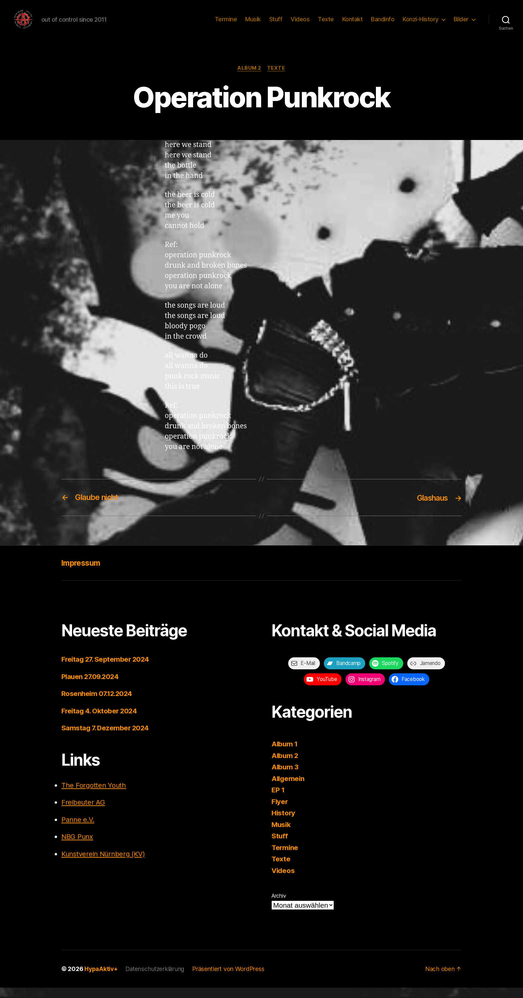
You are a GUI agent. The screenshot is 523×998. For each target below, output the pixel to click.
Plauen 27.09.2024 (91, 687)
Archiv (279, 906)
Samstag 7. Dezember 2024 (106, 738)
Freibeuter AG (83, 812)
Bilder (461, 24)
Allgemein (289, 789)
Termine (226, 24)
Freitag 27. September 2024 (106, 669)
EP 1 (278, 800)
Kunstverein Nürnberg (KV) (105, 864)
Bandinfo (382, 24)
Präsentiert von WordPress (230, 979)
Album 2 (249, 78)
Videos (300, 24)
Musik (253, 24)
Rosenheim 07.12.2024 (98, 704)
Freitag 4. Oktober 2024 (100, 721)
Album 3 (285, 777)
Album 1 (285, 754)
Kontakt (352, 24)
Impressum (82, 573)
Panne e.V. (78, 830)
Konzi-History (421, 24)
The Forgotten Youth (94, 795)
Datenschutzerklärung (156, 979)
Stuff (276, 24)
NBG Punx (77, 847)
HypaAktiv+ (101, 979)
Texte (326, 24)
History (284, 823)
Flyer (280, 812)
